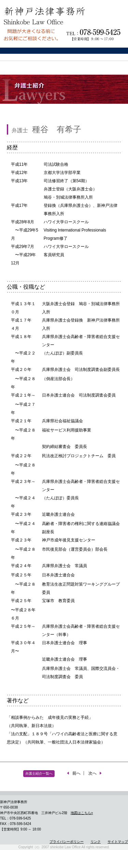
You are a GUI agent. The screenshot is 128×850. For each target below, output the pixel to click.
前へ (73, 773)
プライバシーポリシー (66, 841)
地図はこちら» (82, 813)
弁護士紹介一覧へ (39, 773)
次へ (95, 773)
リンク (95, 841)
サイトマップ (118, 841)
